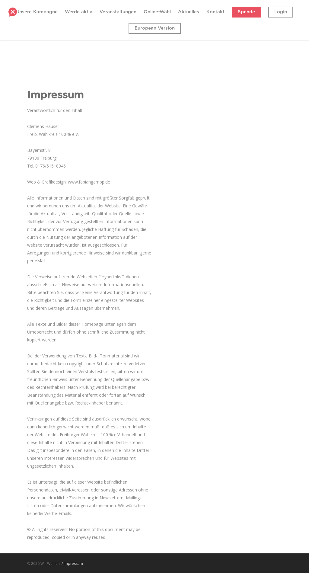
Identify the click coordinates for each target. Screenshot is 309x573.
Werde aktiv (78, 12)
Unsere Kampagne (37, 12)
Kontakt (215, 12)
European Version (155, 28)
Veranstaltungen (118, 12)
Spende (246, 12)
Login (280, 12)
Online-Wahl (157, 12)
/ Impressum (72, 563)
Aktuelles (188, 12)
